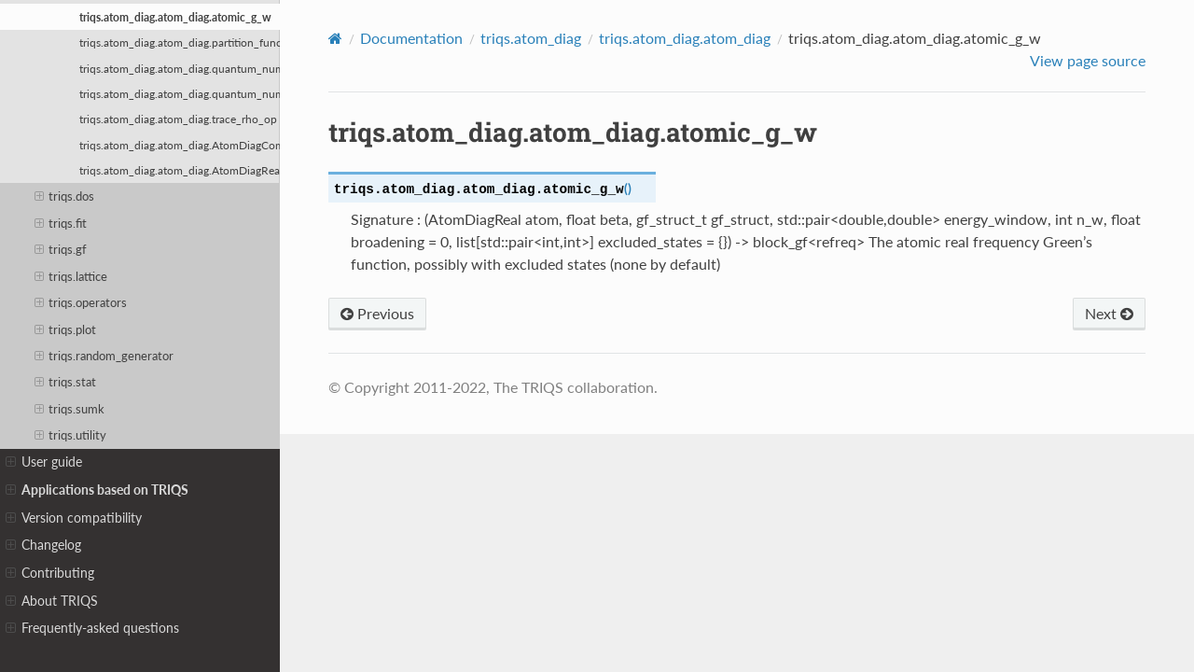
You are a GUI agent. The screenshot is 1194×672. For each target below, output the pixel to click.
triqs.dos (65, 196)
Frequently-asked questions (92, 628)
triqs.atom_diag (530, 38)
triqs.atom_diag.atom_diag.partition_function (179, 42)
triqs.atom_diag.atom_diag (685, 38)
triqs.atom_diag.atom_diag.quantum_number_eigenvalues (179, 68)
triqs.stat (66, 381)
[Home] (335, 38)
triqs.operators (81, 302)
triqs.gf (61, 249)
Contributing (50, 573)
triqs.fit (61, 223)
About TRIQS (52, 601)
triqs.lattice (71, 276)
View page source (1087, 60)
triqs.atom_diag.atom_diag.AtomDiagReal (179, 169)
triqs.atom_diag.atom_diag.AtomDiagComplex (179, 144)
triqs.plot (66, 329)
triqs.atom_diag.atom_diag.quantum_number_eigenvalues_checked (179, 93)
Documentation (411, 38)
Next (1109, 313)
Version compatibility (74, 518)
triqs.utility (71, 435)
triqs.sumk (70, 408)
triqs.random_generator (104, 355)
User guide (44, 462)
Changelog (43, 545)
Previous (377, 313)
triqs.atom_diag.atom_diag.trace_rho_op (178, 118)
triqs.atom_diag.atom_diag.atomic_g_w (175, 16)
